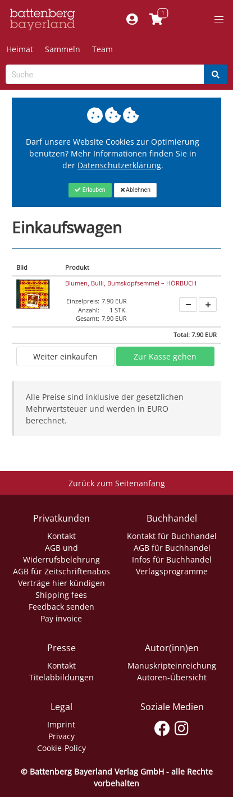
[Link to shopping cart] (156, 19)
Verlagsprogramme (172, 571)
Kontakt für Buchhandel (172, 536)
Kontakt (61, 536)
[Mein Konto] (132, 19)
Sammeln (62, 49)
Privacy (61, 736)
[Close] (90, 190)
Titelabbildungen (61, 677)
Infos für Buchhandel (172, 559)
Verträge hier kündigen (61, 583)
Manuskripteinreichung (171, 665)
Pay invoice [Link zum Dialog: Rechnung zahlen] (61, 618)
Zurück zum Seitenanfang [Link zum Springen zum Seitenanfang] (116, 483)
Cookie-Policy (61, 748)
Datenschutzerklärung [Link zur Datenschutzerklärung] (119, 165)
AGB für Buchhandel (172, 547)
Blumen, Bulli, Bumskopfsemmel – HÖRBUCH (131, 283)
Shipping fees (61, 594)
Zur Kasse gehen (165, 356)
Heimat (19, 49)
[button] (219, 19)
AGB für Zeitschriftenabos (61, 571)
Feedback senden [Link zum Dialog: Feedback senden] (61, 606)
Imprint (61, 724)
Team (102, 49)
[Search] (215, 74)
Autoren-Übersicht (172, 677)
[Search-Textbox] (105, 74)
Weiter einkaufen (65, 356)
